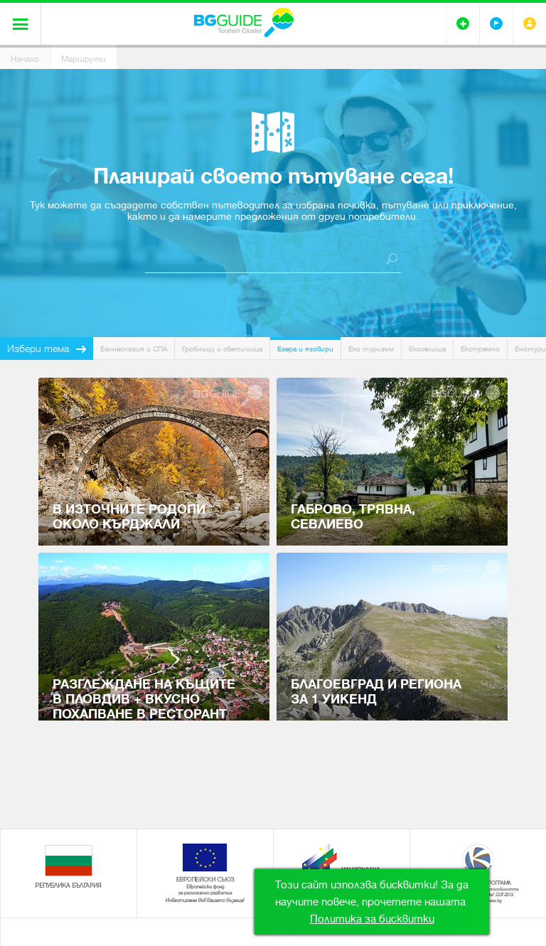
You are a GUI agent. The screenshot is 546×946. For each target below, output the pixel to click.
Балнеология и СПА (133, 349)
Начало (25, 59)
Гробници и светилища (222, 349)
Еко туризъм (371, 349)
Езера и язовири (305, 349)
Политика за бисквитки (372, 919)
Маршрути (83, 59)
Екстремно (480, 349)
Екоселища (427, 349)
